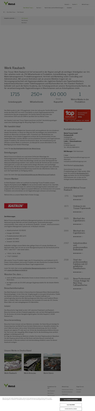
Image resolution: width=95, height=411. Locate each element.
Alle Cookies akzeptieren (71, 399)
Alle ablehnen (71, 404)
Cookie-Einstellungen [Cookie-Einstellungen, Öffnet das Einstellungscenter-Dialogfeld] (71, 408)
